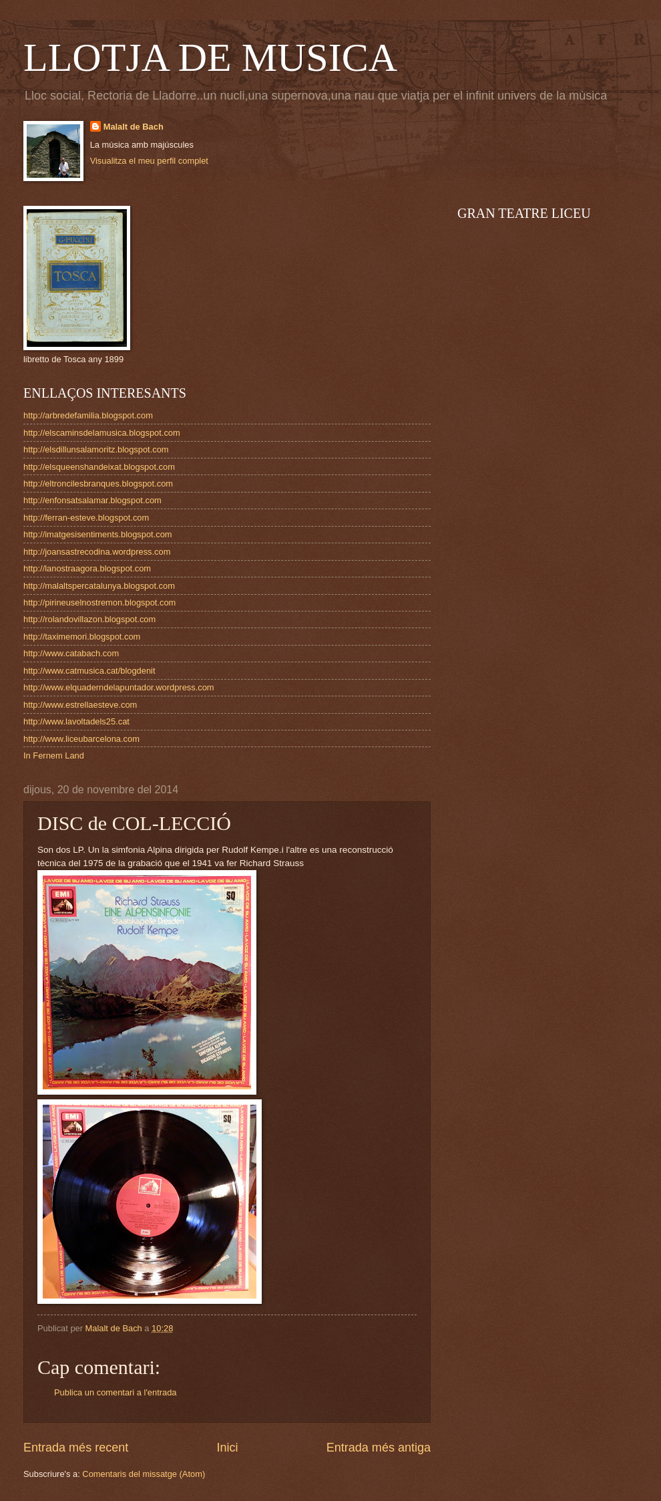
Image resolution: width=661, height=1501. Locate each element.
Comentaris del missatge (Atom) (143, 1474)
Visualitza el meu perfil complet (149, 161)
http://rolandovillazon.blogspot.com (89, 619)
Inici (227, 1447)
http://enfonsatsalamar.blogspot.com (92, 500)
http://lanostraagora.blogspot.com (87, 568)
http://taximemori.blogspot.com (81, 637)
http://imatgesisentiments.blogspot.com (97, 534)
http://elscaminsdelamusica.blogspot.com (101, 433)
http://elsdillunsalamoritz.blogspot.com (96, 449)
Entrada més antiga (378, 1447)
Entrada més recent (75, 1447)
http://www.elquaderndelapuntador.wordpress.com (118, 687)
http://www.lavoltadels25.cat (76, 721)
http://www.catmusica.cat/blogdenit (89, 671)
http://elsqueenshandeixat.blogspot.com (99, 467)
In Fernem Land (53, 755)
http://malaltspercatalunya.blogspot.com (99, 586)
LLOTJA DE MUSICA (210, 57)
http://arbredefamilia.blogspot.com (88, 415)
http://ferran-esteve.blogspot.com (86, 518)
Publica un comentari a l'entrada (115, 1392)
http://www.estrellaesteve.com (80, 705)
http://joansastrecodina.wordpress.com (96, 552)
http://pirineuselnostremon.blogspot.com (99, 602)
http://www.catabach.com (71, 653)
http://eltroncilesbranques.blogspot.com (98, 484)
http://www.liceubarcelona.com (81, 739)
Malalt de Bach (133, 127)
